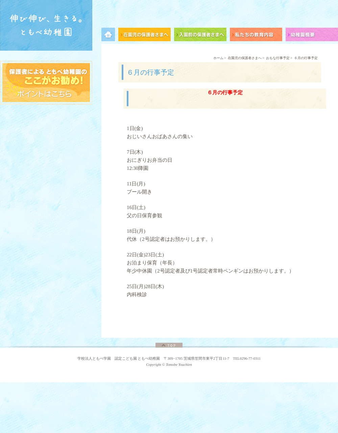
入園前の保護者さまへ (202, 35)
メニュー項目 (109, 35)
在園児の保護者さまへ (146, 35)
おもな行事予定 (278, 58)
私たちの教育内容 (258, 35)
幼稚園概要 (312, 35)
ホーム (218, 58)
